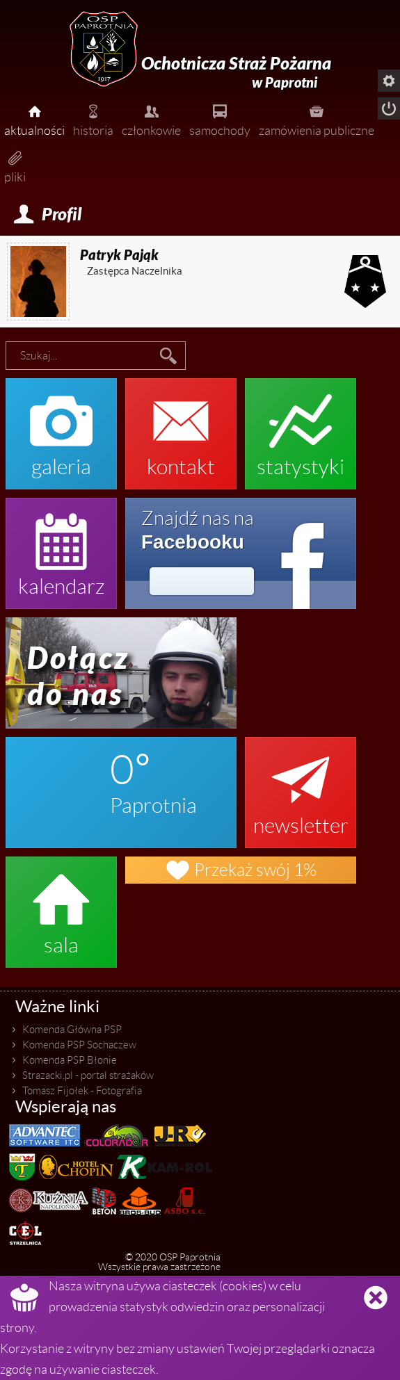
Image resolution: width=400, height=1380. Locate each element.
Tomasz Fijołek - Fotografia (82, 1090)
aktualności (34, 119)
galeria (61, 426)
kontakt (181, 426)
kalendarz (61, 546)
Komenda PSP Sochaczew (79, 1044)
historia (93, 119)
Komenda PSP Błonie (69, 1060)
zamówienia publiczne (316, 119)
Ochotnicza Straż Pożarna (236, 73)
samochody (219, 119)
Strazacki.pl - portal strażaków (88, 1075)
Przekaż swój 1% (241, 870)
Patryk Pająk (119, 255)
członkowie (151, 119)
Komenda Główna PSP (72, 1029)
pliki (15, 165)
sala (61, 905)
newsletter (300, 785)
